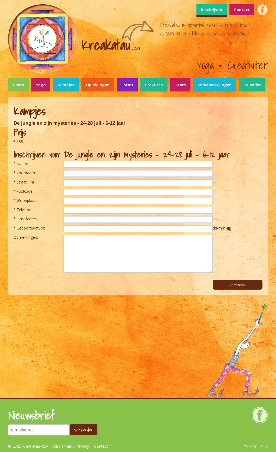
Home (18, 84)
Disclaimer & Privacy (71, 446)
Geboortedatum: (31, 228)
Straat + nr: (26, 182)
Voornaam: (26, 172)
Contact (242, 9)
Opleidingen (98, 84)
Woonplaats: (27, 200)
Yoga (41, 84)
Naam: (22, 163)
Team (180, 84)
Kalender (252, 84)
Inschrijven (211, 9)
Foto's (127, 84)
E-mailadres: (27, 218)
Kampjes (66, 84)
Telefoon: (25, 209)
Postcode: (25, 191)
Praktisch (154, 84)
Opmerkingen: (26, 237)
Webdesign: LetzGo (256, 446)
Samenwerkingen (215, 84)
